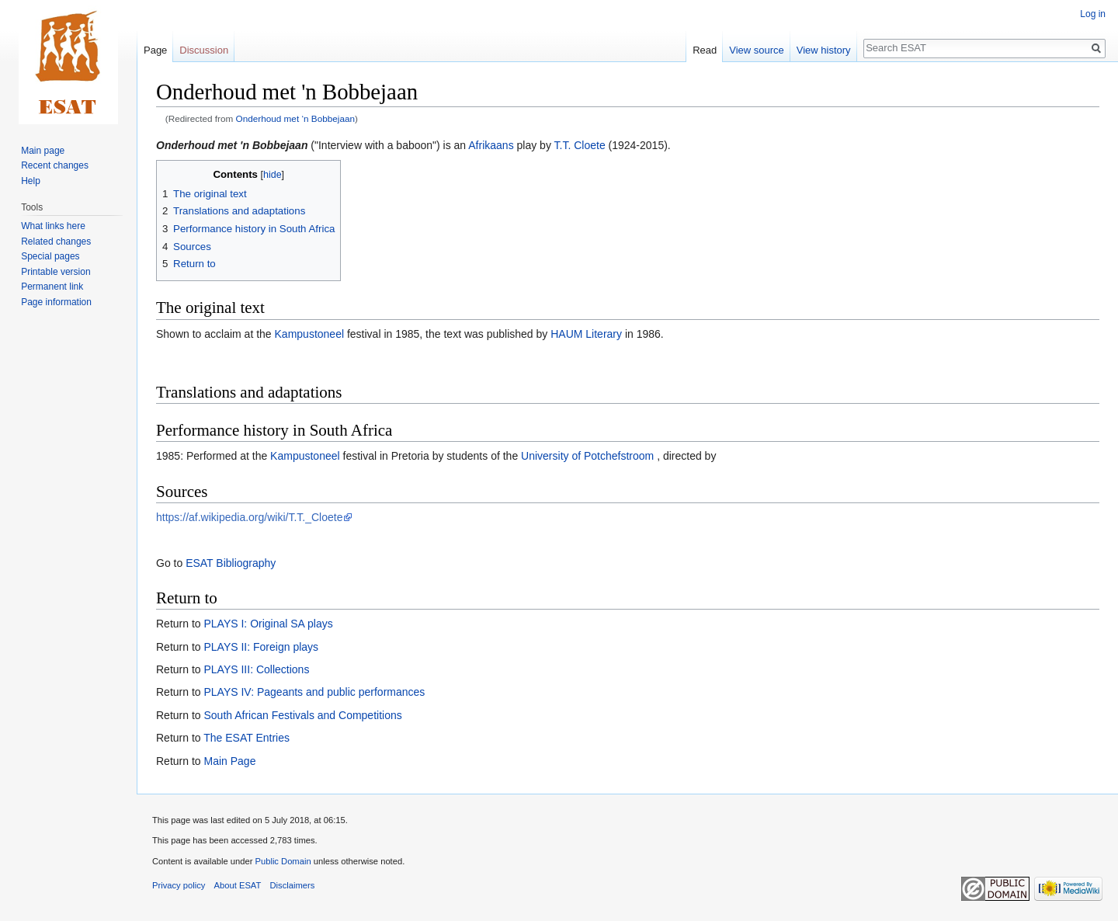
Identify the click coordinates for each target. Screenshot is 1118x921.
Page (155, 50)
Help (30, 181)
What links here (53, 226)
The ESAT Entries (246, 738)
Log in (1093, 14)
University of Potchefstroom (587, 456)
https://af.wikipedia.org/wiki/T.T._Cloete (249, 517)
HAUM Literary (586, 334)
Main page (42, 150)
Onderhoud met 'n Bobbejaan (231, 145)
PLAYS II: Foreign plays (260, 647)
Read (705, 50)
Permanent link (52, 286)
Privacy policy (178, 885)
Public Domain (283, 861)
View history (824, 50)
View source (756, 50)
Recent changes (55, 165)
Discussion (203, 50)
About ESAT (238, 885)
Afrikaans (490, 145)
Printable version (55, 271)
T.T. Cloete (580, 145)
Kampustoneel (310, 334)
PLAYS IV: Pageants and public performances (314, 692)
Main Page (229, 761)
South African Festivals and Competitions (302, 715)
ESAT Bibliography (231, 563)
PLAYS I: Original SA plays (267, 623)
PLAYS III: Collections (256, 669)
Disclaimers (292, 885)
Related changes (56, 241)
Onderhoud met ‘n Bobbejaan (296, 118)
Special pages (50, 256)
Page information (56, 302)
